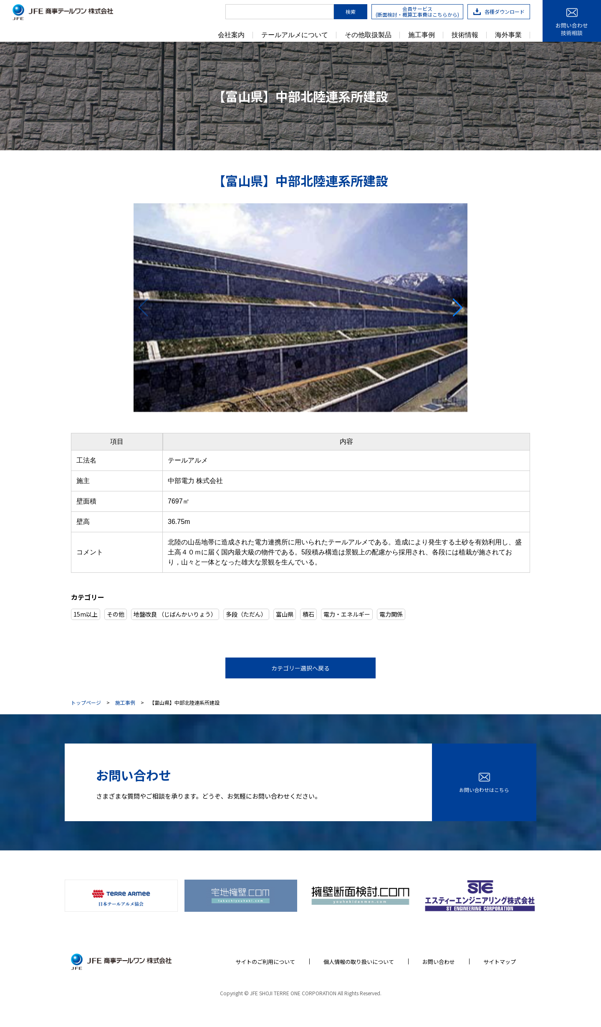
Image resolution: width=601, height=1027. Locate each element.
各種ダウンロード (499, 11)
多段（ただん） (246, 614)
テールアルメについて (294, 35)
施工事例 (421, 35)
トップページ (86, 702)
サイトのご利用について (265, 961)
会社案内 (231, 35)
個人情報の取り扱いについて (358, 961)
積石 (308, 614)
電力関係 (391, 614)
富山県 (284, 614)
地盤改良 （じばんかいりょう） (175, 614)
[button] (457, 307)
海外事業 (508, 35)
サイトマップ (499, 961)
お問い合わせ (438, 961)
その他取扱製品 (368, 35)
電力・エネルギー (346, 614)
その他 (115, 614)
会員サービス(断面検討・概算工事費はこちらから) (417, 11)
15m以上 (85, 614)
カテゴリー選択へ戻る (300, 668)
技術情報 (465, 35)
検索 (351, 11)
